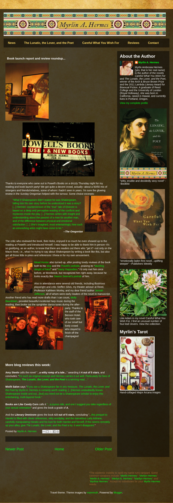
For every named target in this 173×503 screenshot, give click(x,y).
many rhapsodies (67, 269)
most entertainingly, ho (62, 224)
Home (59, 449)
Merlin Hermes (129, 475)
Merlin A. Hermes (99, 478)
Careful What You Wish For (100, 42)
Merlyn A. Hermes (122, 478)
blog (49, 265)
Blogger (118, 492)
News (11, 42)
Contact (153, 42)
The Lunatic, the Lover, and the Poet (49, 42)
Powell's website (70, 265)
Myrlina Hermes (99, 481)
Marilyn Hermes (143, 478)
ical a (55, 221)
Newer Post (14, 449)
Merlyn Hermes (148, 475)
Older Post (103, 449)
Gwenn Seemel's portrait (67, 276)
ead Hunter (42, 262)
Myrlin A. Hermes (149, 62)
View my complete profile (134, 103)
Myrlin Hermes (152, 481)
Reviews (133, 42)
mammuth (92, 492)
